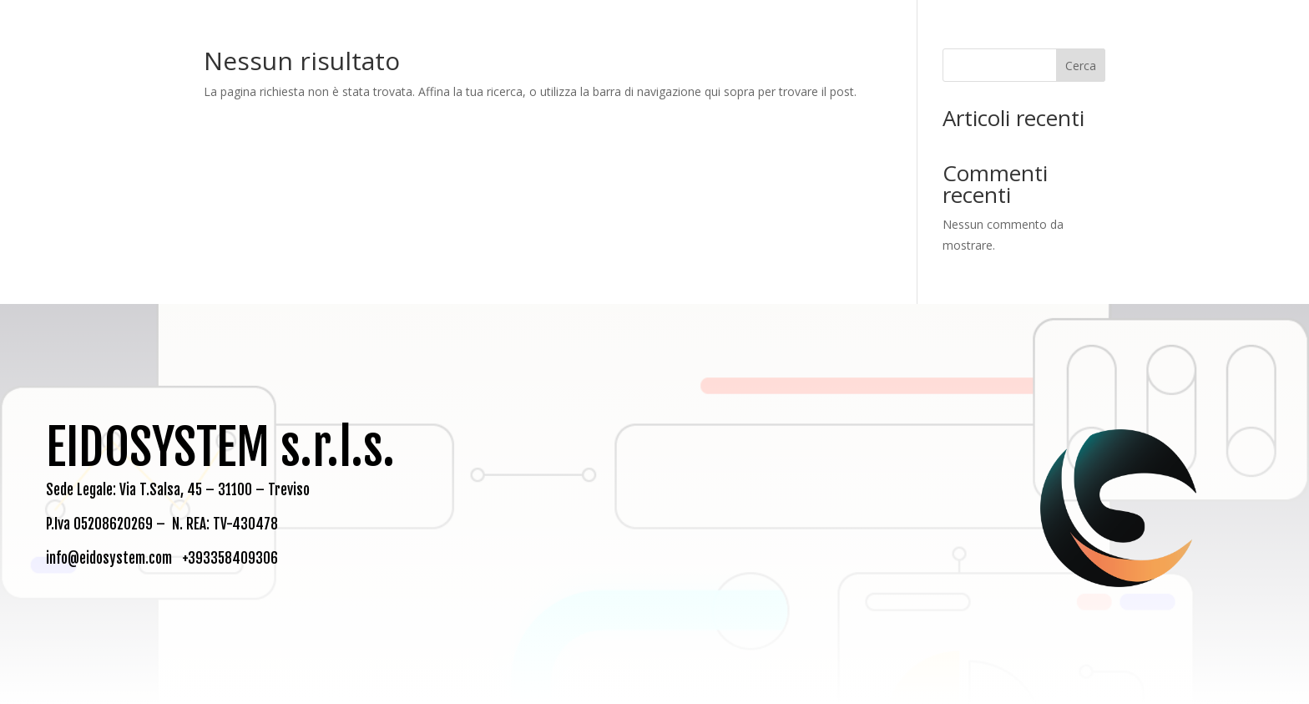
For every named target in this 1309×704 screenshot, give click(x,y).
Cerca (1080, 65)
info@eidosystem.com (109, 558)
